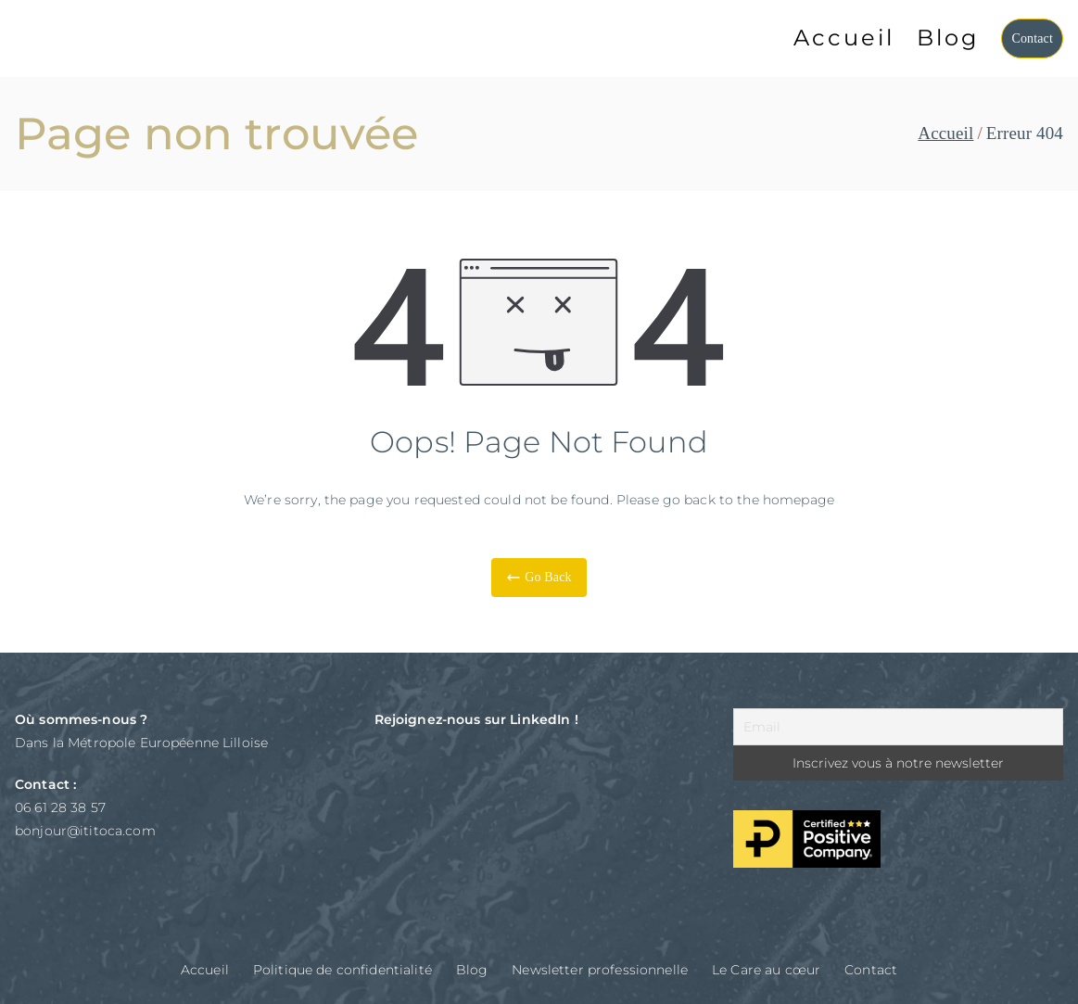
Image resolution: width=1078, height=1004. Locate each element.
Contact (1032, 38)
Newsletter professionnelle (600, 969)
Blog (948, 37)
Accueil (843, 37)
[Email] (898, 726)
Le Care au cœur (766, 969)
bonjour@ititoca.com (85, 830)
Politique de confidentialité (342, 969)
